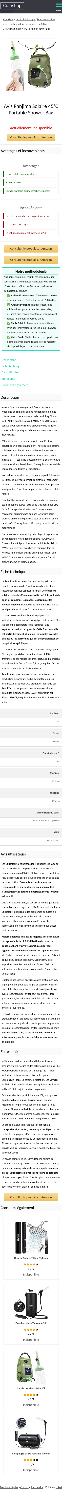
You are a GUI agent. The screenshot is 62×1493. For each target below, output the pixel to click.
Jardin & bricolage (25, 19)
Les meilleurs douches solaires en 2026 (25, 24)
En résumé (8, 379)
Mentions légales (9, 1487)
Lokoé (59, 1487)
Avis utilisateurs (12, 372)
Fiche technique (12, 366)
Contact (24, 1487)
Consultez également (15, 385)
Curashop (8, 19)
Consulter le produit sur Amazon (31, 137)
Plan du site (37, 1487)
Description (9, 360)
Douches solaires (46, 19)
